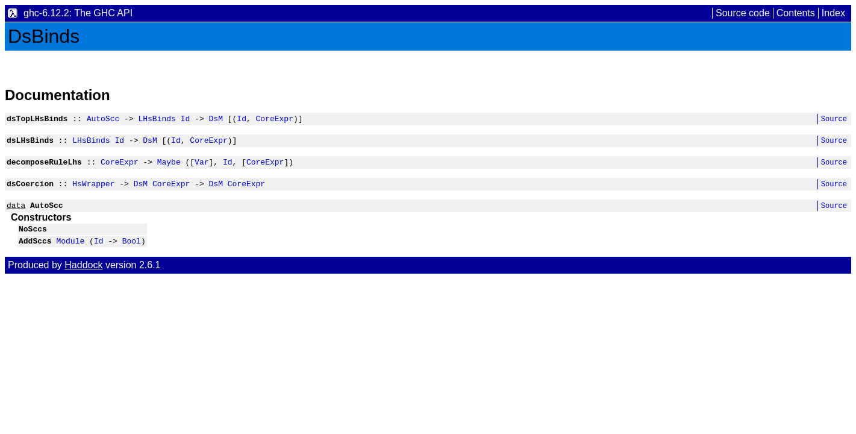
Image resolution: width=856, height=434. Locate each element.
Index (833, 13)
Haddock (83, 277)
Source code (743, 13)
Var (201, 167)
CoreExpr (274, 120)
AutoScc (103, 120)
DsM (215, 120)
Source (834, 120)
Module (70, 253)
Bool (131, 253)
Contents (795, 13)
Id (185, 120)
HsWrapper (93, 190)
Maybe (169, 167)
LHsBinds (156, 120)
